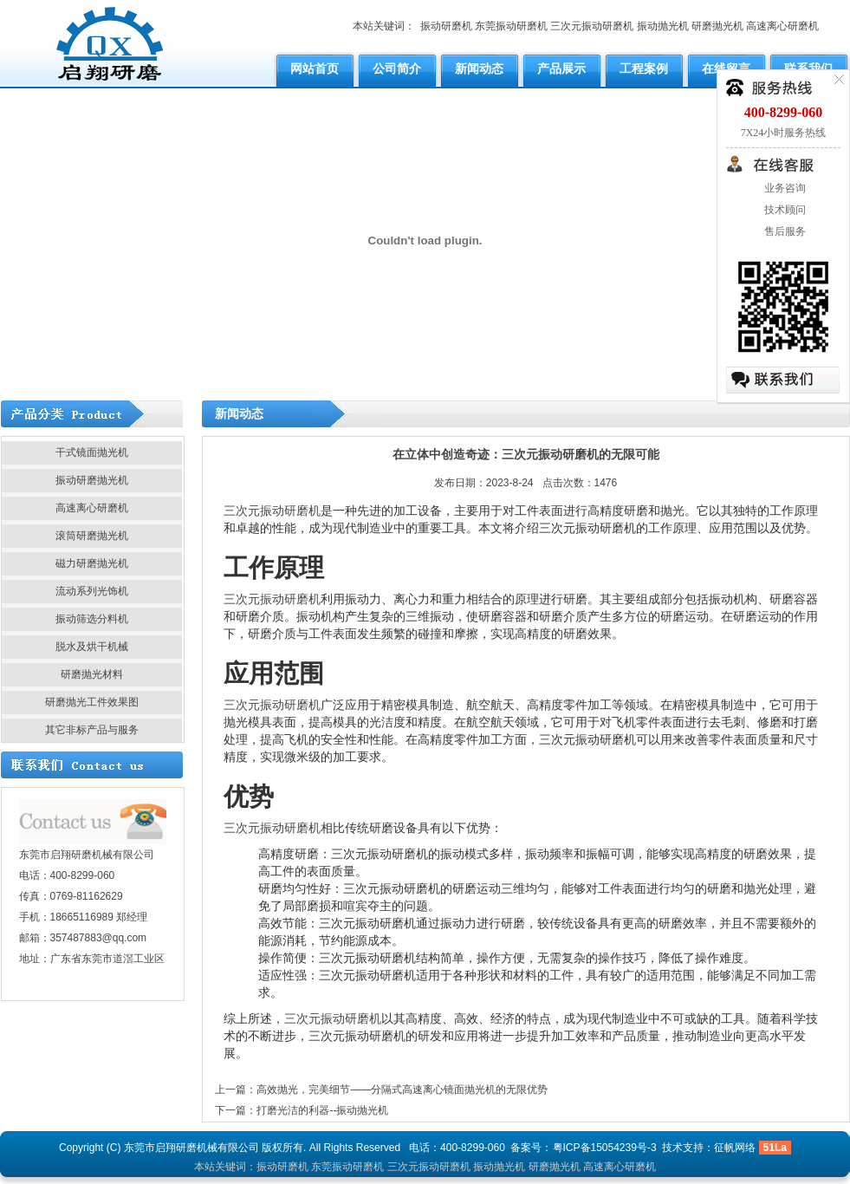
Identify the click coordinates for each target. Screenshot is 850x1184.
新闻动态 (479, 68)
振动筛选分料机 (91, 619)
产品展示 (561, 68)
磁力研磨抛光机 (91, 563)
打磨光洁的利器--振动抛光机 (322, 1110)
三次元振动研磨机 (591, 26)
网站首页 (314, 68)
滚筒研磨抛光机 (91, 536)
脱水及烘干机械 (91, 647)
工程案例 (644, 68)
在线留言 (726, 68)
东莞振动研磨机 (511, 26)
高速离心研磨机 (782, 26)
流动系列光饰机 (91, 591)
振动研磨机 (446, 26)
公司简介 (397, 68)
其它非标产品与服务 (92, 730)
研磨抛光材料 (92, 674)
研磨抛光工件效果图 (92, 702)
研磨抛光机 (717, 26)
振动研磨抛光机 (91, 480)
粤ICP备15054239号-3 (605, 1148)
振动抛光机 (663, 26)
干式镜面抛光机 (91, 452)
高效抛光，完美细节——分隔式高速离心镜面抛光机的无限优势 (402, 1089)
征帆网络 (735, 1148)
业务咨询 (784, 188)
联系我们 (808, 68)
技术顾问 (784, 210)
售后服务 (784, 231)
